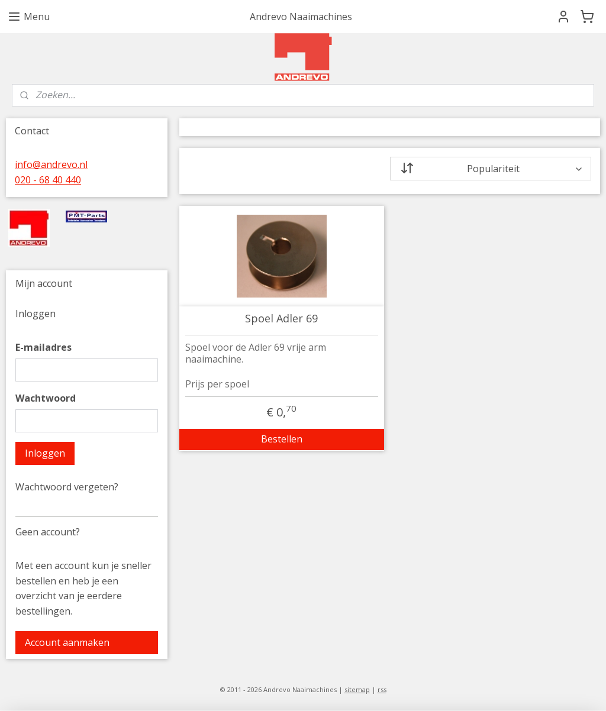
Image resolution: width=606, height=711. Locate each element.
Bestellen (281, 438)
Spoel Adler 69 (281, 318)
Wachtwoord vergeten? (66, 486)
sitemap (357, 689)
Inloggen (45, 453)
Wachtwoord (45, 398)
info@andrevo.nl (51, 164)
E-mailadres (43, 347)
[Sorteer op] (490, 168)
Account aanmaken (67, 642)
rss (382, 689)
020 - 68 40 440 (48, 179)
